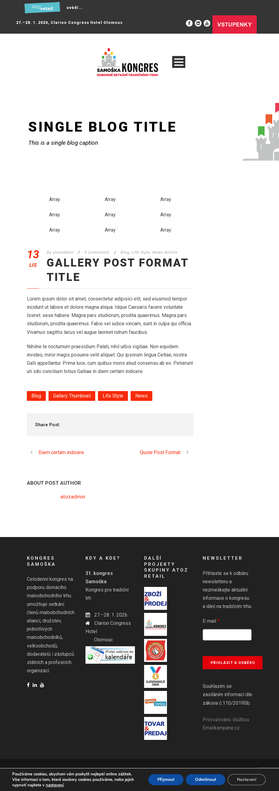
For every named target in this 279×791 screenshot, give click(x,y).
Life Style (141, 252)
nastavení (54, 785)
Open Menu (178, 62)
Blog (125, 252)
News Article (165, 252)
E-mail (211, 621)
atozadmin (63, 252)
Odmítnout (205, 779)
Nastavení (246, 779)
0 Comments (97, 252)
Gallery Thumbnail (72, 396)
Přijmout (166, 779)
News (141, 396)
